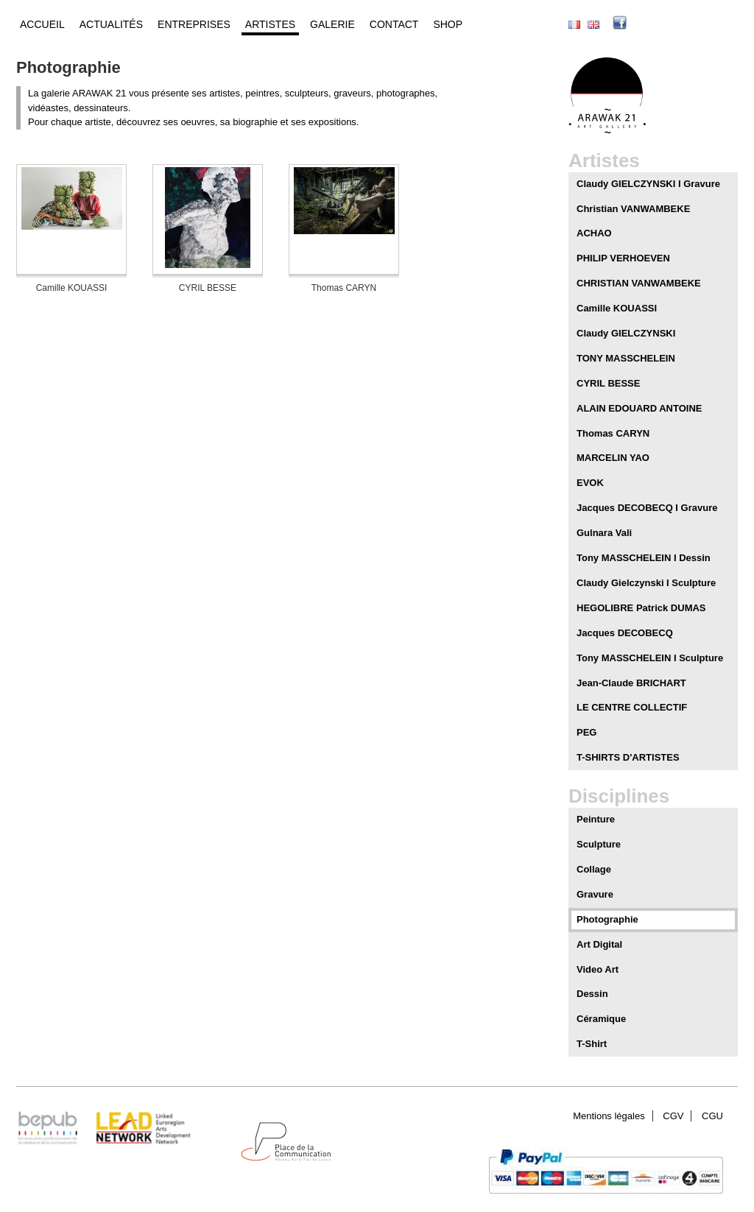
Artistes (270, 24)
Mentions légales (609, 1115)
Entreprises (194, 24)
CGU (712, 1115)
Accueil (42, 24)
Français (574, 25)
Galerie (332, 24)
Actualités (111, 24)
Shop (447, 24)
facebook (642, 24)
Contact (394, 24)
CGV (673, 1115)
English (593, 25)
